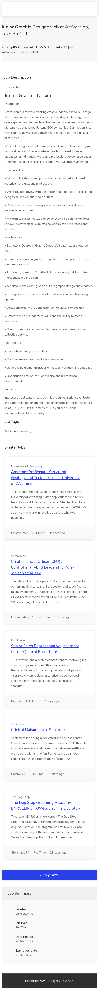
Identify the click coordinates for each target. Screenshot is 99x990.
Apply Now (49, 875)
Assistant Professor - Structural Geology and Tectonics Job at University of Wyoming (45, 477)
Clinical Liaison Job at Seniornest (39, 729)
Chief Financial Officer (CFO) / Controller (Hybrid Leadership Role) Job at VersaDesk (42, 567)
